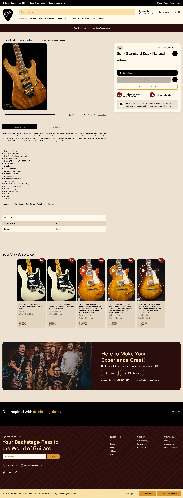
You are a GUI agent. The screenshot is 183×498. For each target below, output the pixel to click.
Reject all (147, 493)
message (156, 106)
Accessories (70, 18)
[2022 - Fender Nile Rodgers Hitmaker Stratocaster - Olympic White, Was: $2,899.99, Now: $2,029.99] (31, 280)
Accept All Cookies (169, 493)
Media (159, 3)
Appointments (175, 3)
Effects (59, 18)
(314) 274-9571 (123, 380)
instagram (16, 472)
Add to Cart (144, 80)
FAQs (112, 444)
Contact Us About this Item (147, 87)
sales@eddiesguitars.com (147, 380)
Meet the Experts (132, 373)
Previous (39, 27)
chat (169, 106)
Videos (113, 451)
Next (143, 27)
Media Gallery (54, 127)
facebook (3, 472)
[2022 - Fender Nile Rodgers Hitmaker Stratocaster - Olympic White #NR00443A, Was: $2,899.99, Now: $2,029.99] (61, 280)
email (163, 106)
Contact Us (141, 447)
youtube (10, 472)
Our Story (110, 373)
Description (20, 126)
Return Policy (142, 440)
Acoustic (32, 18)
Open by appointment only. (92, 28)
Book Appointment (103, 28)
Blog (112, 447)
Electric (22, 18)
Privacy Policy (142, 444)
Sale (87, 18)
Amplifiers (49, 18)
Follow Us (176, 411)
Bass (41, 18)
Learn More (102, 115)
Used (80, 18)
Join (53, 456)
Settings (129, 493)
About (166, 3)
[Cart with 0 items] (177, 12)
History (167, 440)
